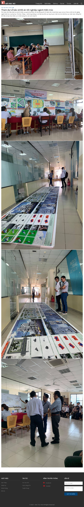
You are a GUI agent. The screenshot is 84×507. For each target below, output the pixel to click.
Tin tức (69, 3)
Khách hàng (10, 488)
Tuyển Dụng (31, 488)
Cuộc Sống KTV (31, 485)
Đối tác (10, 491)
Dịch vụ (55, 3)
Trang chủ (8, 2)
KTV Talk (11, 7)
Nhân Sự (10, 485)
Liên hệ (76, 3)
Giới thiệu (48, 3)
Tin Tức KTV (4, 7)
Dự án (62, 3)
